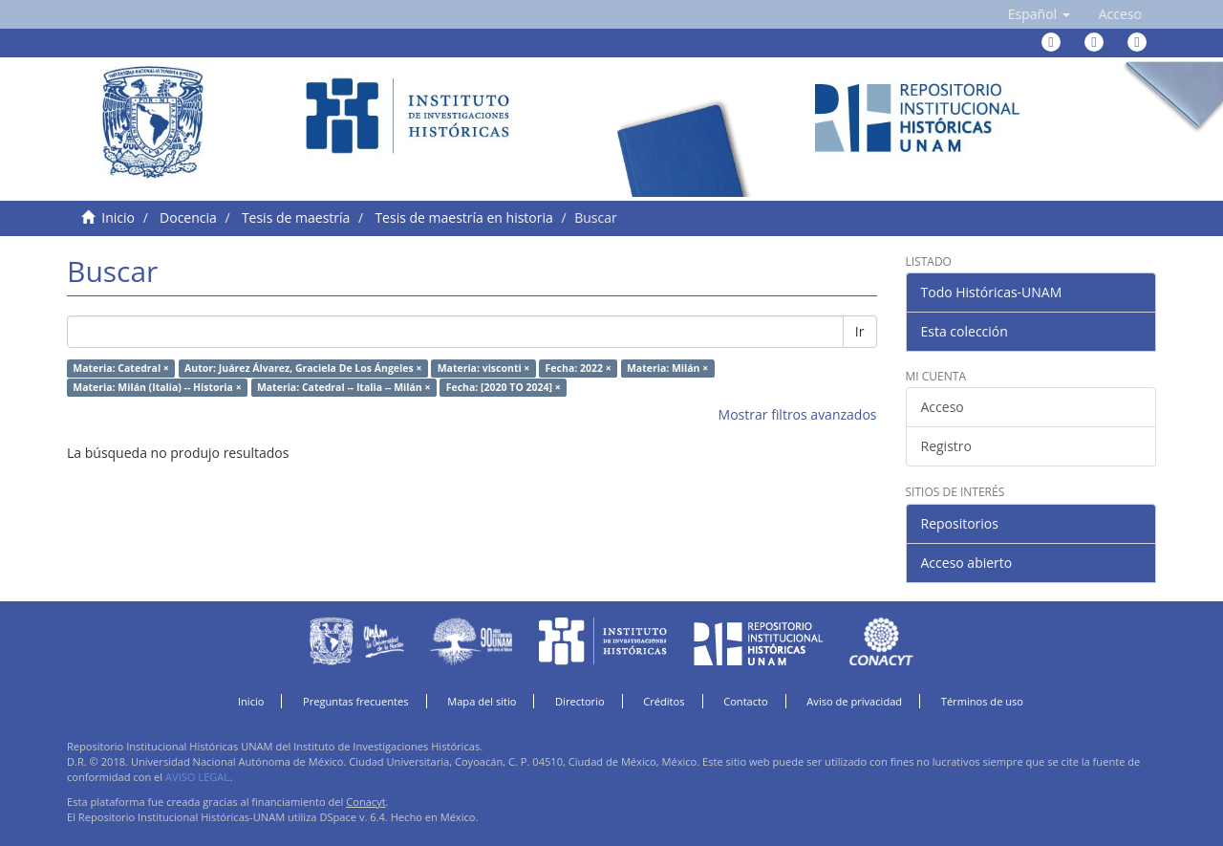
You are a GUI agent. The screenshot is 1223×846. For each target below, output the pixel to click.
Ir (860, 331)
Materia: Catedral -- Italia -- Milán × (344, 387)
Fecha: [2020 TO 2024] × (503, 387)
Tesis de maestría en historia (463, 217)
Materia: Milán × (667, 368)
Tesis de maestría (296, 217)
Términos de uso (982, 701)
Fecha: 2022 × (579, 368)
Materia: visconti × (484, 368)
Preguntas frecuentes (355, 701)
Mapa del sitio (481, 701)
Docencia (188, 217)
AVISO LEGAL (197, 777)
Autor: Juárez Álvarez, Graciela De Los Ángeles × (302, 368)
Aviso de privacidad (854, 701)
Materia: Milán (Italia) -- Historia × (157, 387)
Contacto (745, 701)
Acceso (942, 407)
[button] (1039, 14)
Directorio (580, 701)
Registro (946, 446)
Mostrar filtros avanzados (798, 414)
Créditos (663, 701)
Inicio (118, 217)
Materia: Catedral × (121, 368)
